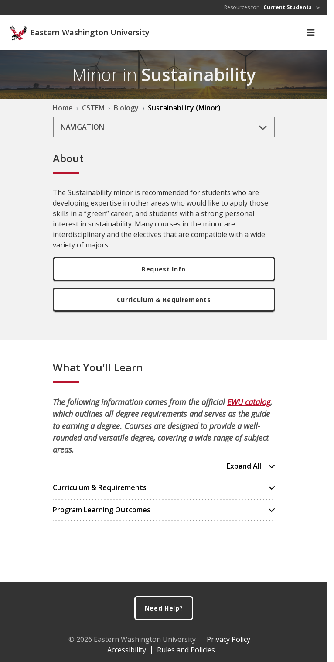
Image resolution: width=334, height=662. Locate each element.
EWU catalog (248, 402)
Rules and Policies (186, 650)
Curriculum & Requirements (164, 299)
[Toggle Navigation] (310, 32)
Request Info (164, 269)
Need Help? (164, 608)
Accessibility (126, 650)
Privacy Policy (228, 639)
